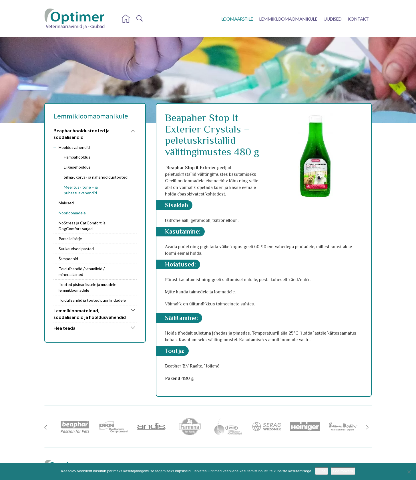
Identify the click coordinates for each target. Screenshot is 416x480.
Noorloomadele (72, 212)
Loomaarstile (237, 18)
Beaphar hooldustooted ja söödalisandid (81, 134)
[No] (409, 472)
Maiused (66, 202)
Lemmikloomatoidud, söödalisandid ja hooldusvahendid (89, 314)
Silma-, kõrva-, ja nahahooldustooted (96, 177)
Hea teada (64, 328)
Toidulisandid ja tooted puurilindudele (92, 300)
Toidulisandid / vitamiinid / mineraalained (82, 271)
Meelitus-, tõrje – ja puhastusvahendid (81, 190)
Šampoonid (68, 258)
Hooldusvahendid (74, 147)
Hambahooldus (77, 157)
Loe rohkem (343, 471)
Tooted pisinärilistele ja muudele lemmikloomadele (87, 287)
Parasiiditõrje (70, 238)
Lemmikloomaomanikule (288, 18)
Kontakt (358, 18)
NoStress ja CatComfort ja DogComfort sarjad (82, 225)
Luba (321, 471)
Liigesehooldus (77, 167)
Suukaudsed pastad (76, 248)
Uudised (332, 18)
